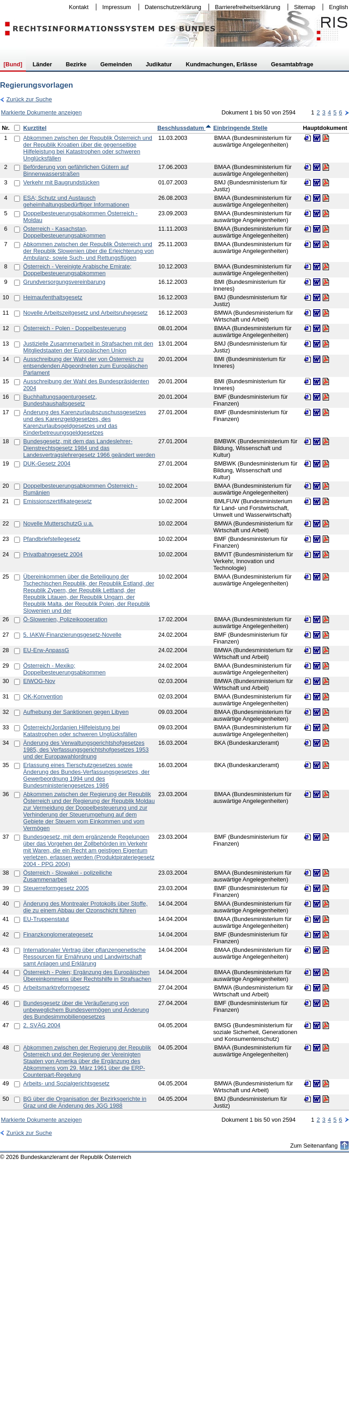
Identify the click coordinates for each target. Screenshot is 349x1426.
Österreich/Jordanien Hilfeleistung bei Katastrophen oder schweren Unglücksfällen (80, 731)
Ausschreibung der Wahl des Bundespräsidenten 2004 (86, 384)
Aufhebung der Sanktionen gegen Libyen (76, 711)
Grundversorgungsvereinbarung (64, 281)
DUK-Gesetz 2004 (46, 463)
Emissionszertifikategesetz (57, 501)
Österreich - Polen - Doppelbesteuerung (74, 328)
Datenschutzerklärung (171, 7)
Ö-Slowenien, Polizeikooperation (65, 619)
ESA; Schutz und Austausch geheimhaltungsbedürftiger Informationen (76, 201)
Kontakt (76, 7)
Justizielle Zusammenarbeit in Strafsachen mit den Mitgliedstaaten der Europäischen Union (88, 347)
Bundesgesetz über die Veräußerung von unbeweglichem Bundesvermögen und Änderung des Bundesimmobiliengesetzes (86, 1010)
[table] (174, 616)
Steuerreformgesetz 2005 (56, 888)
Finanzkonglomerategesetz (58, 934)
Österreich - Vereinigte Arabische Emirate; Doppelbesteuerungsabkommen (77, 270)
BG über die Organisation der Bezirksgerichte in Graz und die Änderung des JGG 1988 (84, 1102)
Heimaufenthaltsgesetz (52, 297)
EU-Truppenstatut (46, 919)
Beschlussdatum (184, 127)
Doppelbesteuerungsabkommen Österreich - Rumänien (80, 489)
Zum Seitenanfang (314, 1145)
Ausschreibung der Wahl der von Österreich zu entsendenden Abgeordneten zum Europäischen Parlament (85, 366)
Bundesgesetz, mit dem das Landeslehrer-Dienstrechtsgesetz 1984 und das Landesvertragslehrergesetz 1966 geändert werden (89, 448)
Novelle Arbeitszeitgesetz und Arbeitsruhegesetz (85, 312)
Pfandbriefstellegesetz (51, 538)
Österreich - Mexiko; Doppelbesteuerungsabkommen (64, 669)
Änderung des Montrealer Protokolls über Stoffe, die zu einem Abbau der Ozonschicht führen (85, 907)
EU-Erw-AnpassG (46, 650)
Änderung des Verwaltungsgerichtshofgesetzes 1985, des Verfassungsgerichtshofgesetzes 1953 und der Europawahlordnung (86, 749)
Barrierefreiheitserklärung (245, 7)
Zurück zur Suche (26, 99)
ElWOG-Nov (39, 681)
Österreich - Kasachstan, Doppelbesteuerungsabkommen (64, 232)
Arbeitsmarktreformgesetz (56, 987)
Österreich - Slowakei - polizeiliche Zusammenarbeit (67, 876)
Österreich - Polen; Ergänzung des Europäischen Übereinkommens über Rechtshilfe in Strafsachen (87, 975)
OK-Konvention (43, 696)
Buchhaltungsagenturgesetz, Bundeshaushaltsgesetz (60, 400)
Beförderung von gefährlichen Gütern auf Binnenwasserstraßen (76, 170)
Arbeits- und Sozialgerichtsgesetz (66, 1083)
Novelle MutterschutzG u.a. (58, 523)
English (338, 7)
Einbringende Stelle (240, 127)
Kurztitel (34, 127)
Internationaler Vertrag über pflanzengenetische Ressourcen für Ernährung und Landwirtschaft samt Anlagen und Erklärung (84, 956)
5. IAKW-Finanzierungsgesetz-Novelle (72, 634)
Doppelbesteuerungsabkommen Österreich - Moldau (80, 216)
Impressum (114, 7)
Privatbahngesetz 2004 (53, 554)
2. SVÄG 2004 (41, 1025)
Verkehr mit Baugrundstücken (61, 182)
